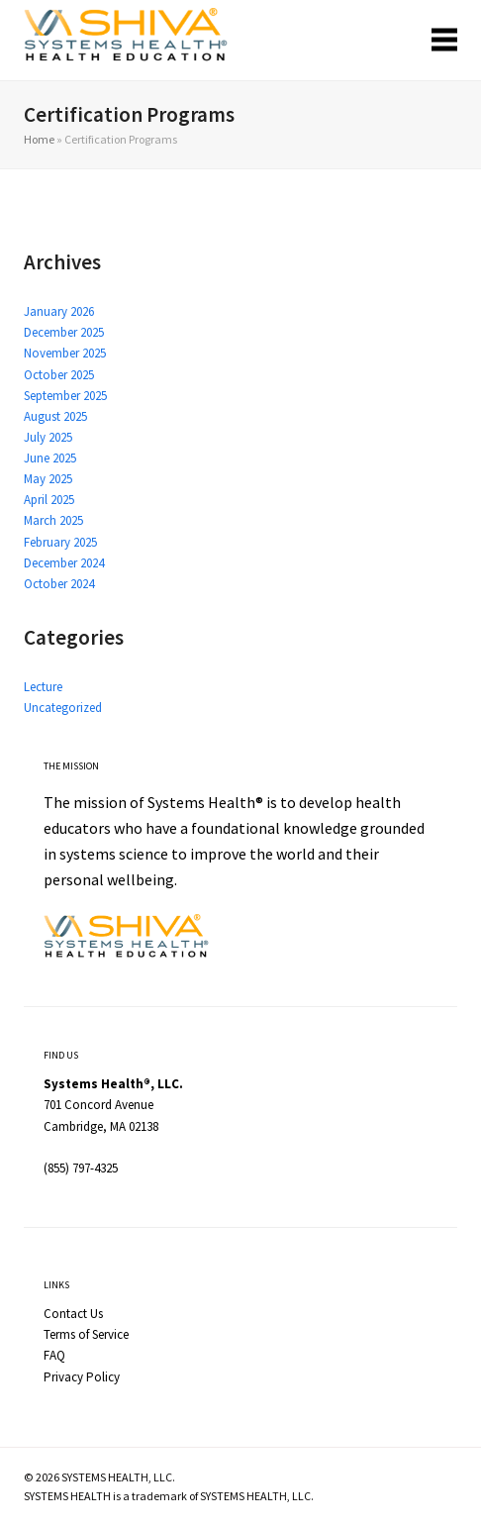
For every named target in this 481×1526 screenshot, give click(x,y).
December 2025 (64, 332)
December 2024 (64, 563)
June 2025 (50, 458)
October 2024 (59, 583)
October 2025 (59, 374)
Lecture (43, 686)
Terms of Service (86, 1334)
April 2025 (49, 499)
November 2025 (65, 353)
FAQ (54, 1355)
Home (39, 139)
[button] (444, 40)
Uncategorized (63, 707)
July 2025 (48, 437)
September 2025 (65, 395)
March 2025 (53, 520)
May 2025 (48, 478)
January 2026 (59, 311)
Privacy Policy (82, 1377)
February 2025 (60, 542)
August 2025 (55, 416)
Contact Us (73, 1313)
